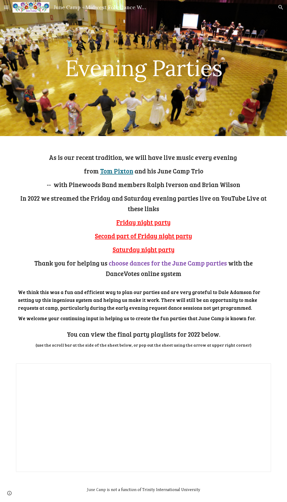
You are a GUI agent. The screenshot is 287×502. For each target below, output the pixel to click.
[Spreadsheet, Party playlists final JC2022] (143, 417)
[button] (6, 7)
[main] (144, 68)
